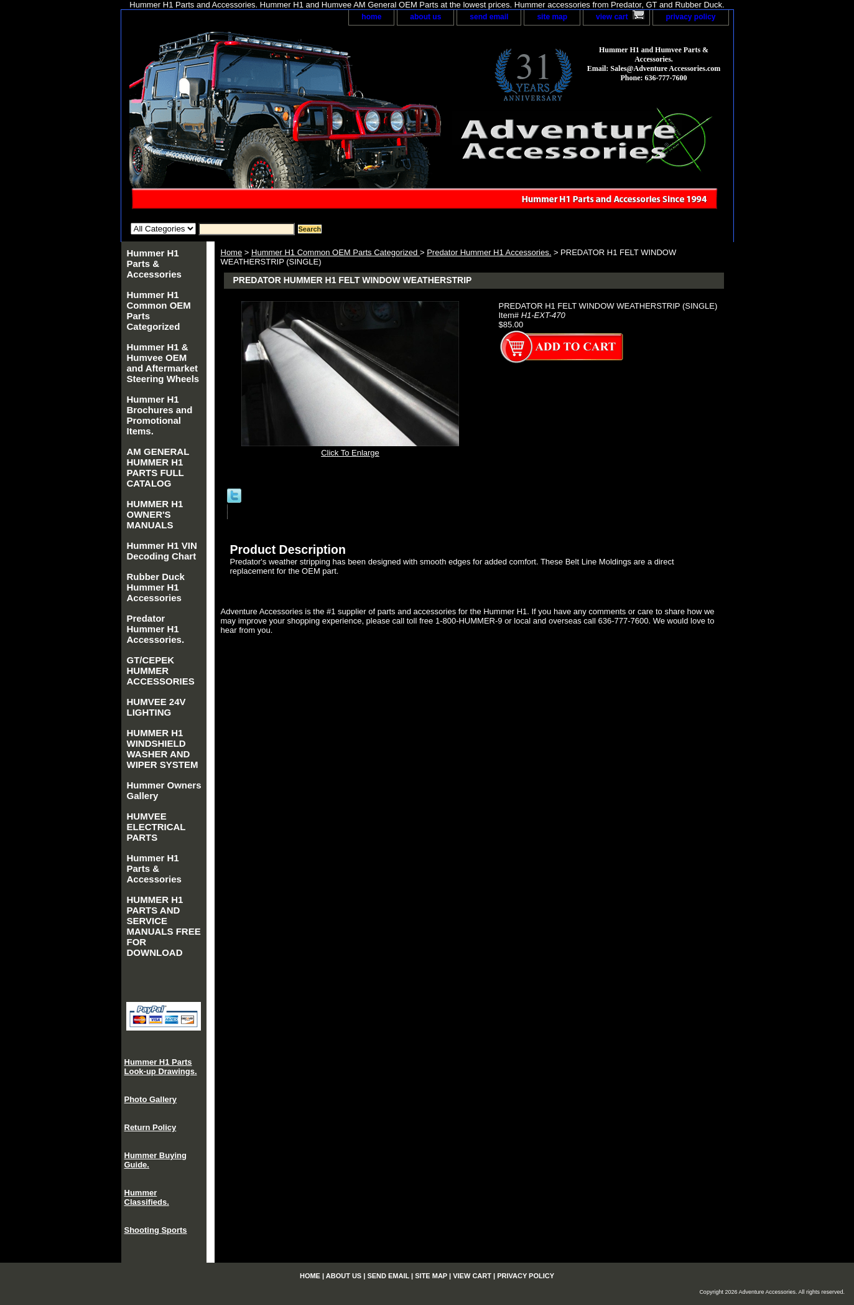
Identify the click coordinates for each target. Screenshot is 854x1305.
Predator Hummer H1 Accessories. (489, 252)
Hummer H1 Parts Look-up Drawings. (160, 1066)
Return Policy (150, 1127)
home (371, 16)
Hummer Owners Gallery (164, 790)
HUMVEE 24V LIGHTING (156, 707)
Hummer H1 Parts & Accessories (154, 263)
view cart (612, 16)
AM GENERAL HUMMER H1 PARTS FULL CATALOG (158, 467)
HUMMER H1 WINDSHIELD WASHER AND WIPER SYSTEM (162, 748)
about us (425, 16)
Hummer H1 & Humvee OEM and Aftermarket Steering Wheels (163, 363)
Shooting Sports (155, 1230)
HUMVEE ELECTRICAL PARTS (156, 827)
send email (489, 16)
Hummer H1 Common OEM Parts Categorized (335, 252)
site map (552, 16)
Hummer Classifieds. (146, 1197)
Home (232, 252)
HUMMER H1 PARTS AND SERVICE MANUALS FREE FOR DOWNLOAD (164, 926)
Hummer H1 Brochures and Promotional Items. (160, 415)
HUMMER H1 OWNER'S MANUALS (155, 514)
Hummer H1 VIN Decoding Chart (162, 550)
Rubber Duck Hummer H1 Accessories (156, 587)
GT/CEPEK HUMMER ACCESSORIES (161, 670)
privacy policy (690, 16)
